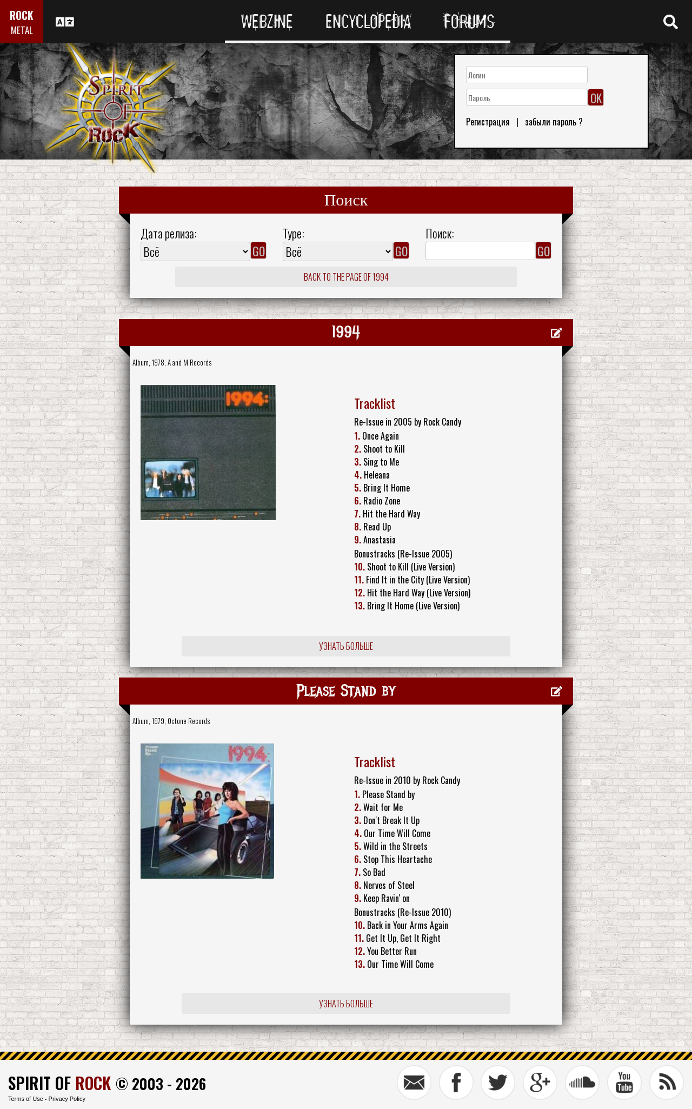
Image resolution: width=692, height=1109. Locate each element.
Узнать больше (346, 646)
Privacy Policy (67, 1098)
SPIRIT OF (59, 1083)
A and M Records (189, 362)
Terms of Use (25, 1098)
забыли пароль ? (554, 121)
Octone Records (189, 720)
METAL (22, 30)
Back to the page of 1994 (346, 276)
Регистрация (488, 121)
